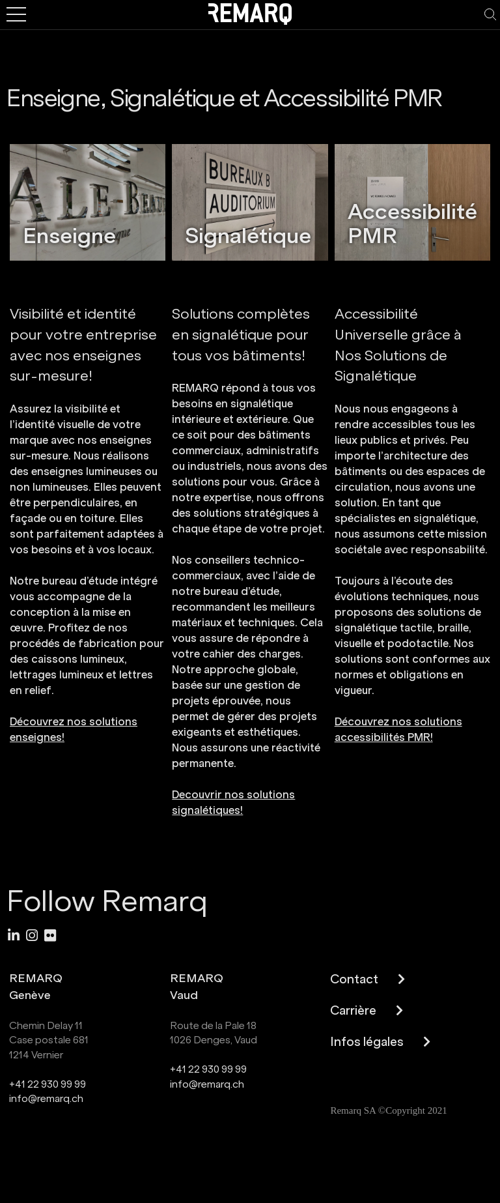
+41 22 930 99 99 (47, 1084)
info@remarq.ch (46, 1098)
